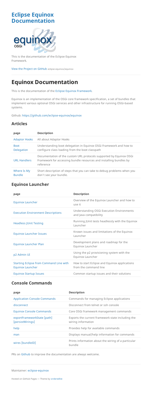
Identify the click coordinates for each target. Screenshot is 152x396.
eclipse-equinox (38, 370)
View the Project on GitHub (42, 69)
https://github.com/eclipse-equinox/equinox (52, 115)
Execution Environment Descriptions (37, 213)
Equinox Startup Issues (28, 273)
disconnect (20, 305)
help (16, 328)
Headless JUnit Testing (28, 223)
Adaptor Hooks (23, 139)
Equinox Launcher (25, 202)
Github (25, 354)
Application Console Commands (34, 299)
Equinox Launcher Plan (28, 244)
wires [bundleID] (24, 343)
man (16, 334)
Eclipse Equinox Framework (73, 91)
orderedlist (56, 378)
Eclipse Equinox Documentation (33, 17)
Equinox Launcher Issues (30, 233)
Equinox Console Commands (32, 311)
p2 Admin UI (21, 254)
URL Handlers (22, 160)
